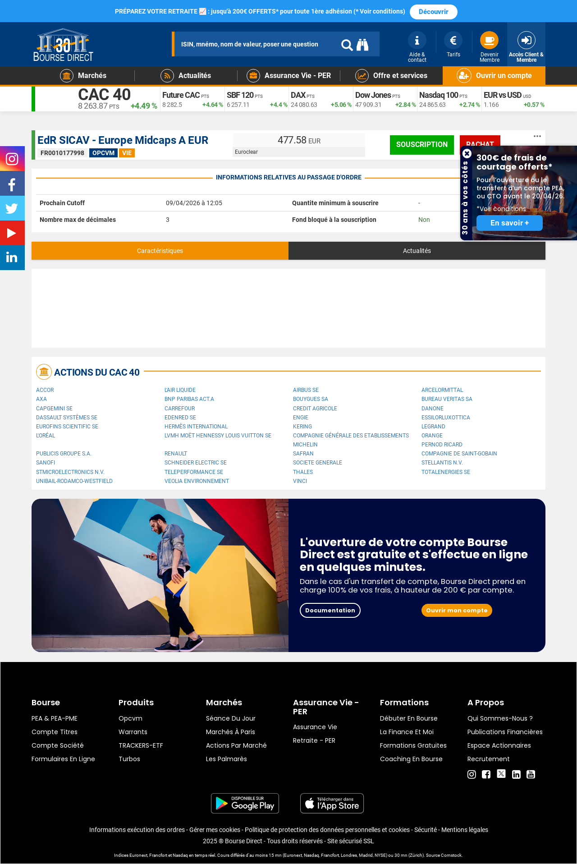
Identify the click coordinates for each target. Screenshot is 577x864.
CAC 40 (104, 94)
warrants (133, 731)
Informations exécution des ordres (137, 829)
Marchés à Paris (230, 731)
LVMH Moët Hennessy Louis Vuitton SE (218, 435)
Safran (303, 453)
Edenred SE (180, 417)
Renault (176, 453)
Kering (302, 426)
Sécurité (425, 829)
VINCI (300, 481)
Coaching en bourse (411, 758)
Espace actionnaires (499, 745)
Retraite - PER (314, 740)
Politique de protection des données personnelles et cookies (327, 829)
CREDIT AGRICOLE (315, 408)
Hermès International (196, 426)
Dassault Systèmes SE (66, 417)
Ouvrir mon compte (457, 610)
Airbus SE (306, 390)
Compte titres (55, 731)
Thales (303, 472)
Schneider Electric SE (196, 463)
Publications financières (505, 731)
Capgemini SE (54, 408)
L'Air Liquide (180, 390)
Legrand (433, 426)
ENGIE (300, 417)
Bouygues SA (310, 399)
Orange (432, 435)
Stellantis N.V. (442, 463)
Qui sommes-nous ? (500, 718)
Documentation (330, 610)
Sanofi (45, 463)
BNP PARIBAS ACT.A (189, 399)
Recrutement (488, 758)
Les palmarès (226, 758)
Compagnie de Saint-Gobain (459, 453)
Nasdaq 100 (438, 95)
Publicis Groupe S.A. (64, 453)
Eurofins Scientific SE (67, 426)
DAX (298, 95)
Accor (45, 390)
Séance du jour (231, 718)
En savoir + (509, 223)
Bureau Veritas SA (446, 399)
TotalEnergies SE (445, 472)
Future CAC (181, 95)
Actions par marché (236, 745)
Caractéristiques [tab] (160, 250)
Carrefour (180, 408)
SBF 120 (240, 95)
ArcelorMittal (442, 390)
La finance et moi (407, 731)
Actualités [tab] (417, 250)
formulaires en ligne (63, 758)
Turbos (129, 758)
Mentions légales (464, 829)
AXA (41, 399)
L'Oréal (45, 435)
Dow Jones (373, 95)
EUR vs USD (503, 95)
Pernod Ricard (442, 444)
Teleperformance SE (194, 472)
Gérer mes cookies (214, 829)
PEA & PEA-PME (55, 718)
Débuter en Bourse (409, 718)
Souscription (422, 144)
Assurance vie (315, 726)
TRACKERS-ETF (141, 745)
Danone (432, 408)
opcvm (130, 718)
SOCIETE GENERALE (317, 463)
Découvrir (434, 12)
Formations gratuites (413, 745)
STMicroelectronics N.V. (70, 472)
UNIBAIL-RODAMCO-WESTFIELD (74, 481)
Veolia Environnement (197, 481)
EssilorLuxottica (445, 417)
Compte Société (58, 745)
